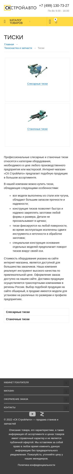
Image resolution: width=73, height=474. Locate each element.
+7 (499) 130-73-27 (54, 6)
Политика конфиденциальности (36, 465)
